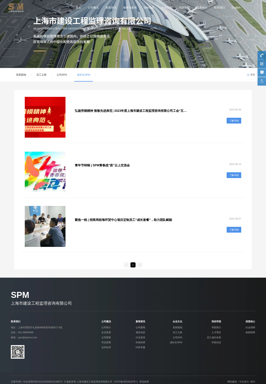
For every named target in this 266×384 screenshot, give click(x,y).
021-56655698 (25, 332)
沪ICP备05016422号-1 (126, 381)
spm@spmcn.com (27, 337)
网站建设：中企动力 (238, 381)
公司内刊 (62, 74)
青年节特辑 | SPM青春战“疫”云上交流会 (102, 165)
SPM (20, 295)
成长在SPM (83, 74)
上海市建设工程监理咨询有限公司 (41, 303)
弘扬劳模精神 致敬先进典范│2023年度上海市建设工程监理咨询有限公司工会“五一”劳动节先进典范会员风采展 (129, 112)
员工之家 (41, 74)
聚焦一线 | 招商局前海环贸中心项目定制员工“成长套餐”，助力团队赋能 (123, 220)
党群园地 (21, 74)
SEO (252, 381)
